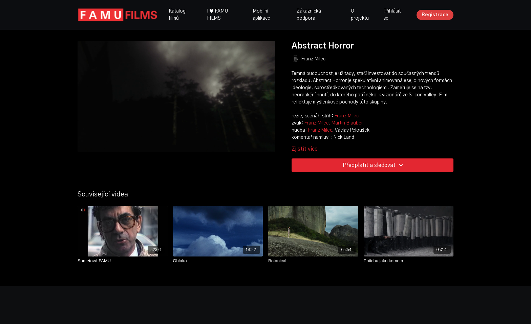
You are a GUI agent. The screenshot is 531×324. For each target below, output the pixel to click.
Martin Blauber (347, 123)
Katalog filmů (177, 15)
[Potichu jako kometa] (409, 261)
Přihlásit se (392, 15)
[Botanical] (313, 261)
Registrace (435, 15)
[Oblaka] (218, 261)
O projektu (360, 15)
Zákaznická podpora (309, 15)
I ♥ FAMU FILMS (217, 15)
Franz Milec (346, 116)
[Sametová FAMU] (123, 261)
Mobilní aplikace (261, 15)
